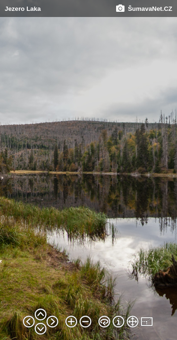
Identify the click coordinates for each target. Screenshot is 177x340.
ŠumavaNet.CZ (144, 8)
